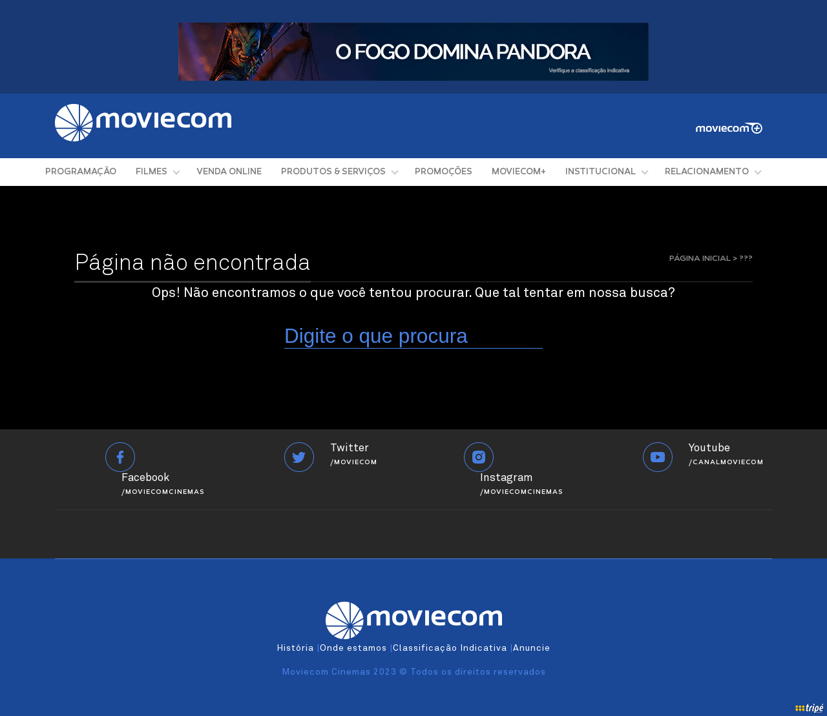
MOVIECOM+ (519, 172)
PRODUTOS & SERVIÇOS (333, 172)
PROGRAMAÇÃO (80, 172)
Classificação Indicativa (450, 648)
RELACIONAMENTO (707, 172)
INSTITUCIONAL (600, 172)
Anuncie (531, 648)
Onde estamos (353, 648)
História (295, 648)
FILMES (151, 172)
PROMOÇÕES (443, 172)
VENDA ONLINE (229, 172)
